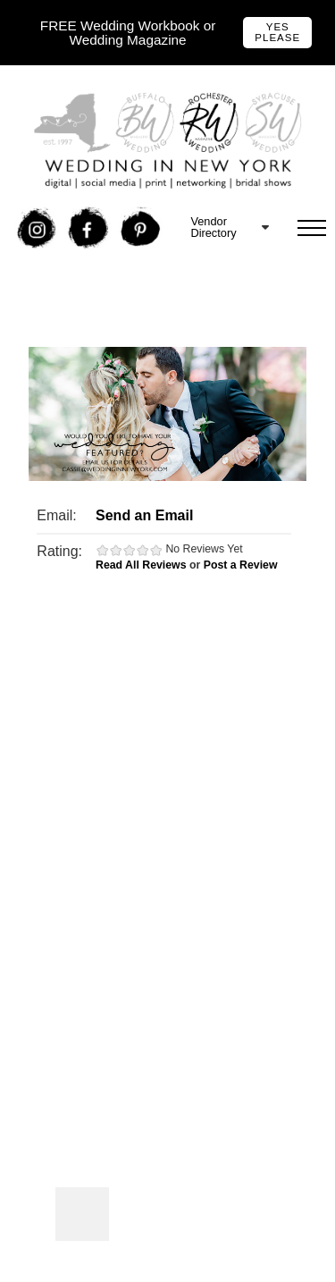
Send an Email (144, 515)
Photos (82, 1214)
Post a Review (241, 565)
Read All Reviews (141, 565)
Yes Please (277, 32)
